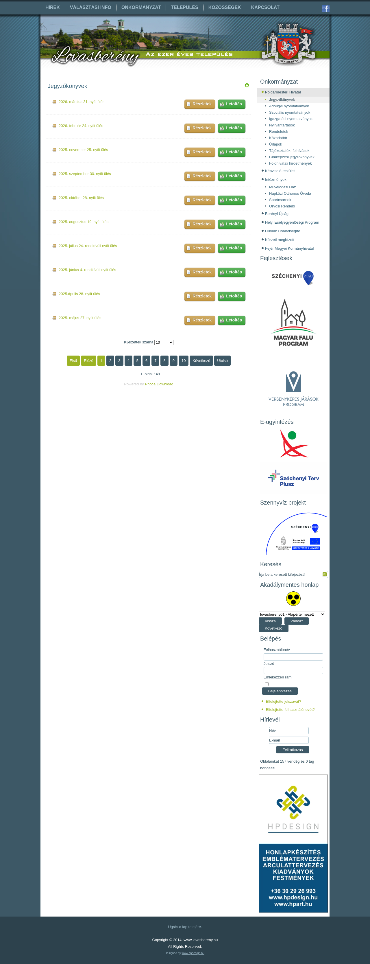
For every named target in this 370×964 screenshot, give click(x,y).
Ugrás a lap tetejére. (185, 927)
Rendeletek (278, 131)
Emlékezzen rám (278, 677)
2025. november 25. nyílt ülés (83, 150)
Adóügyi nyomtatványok (289, 106)
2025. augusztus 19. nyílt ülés (83, 222)
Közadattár (278, 138)
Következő (201, 360)
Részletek (202, 104)
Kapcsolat (265, 7)
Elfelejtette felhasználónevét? (290, 709)
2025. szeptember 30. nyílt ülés (85, 174)
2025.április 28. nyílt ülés (79, 294)
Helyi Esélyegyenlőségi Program (292, 222)
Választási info (90, 7)
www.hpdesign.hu (193, 953)
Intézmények (275, 179)
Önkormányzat (141, 7)
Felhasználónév (277, 649)
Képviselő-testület (280, 171)
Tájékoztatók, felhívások (289, 150)
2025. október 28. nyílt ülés (81, 198)
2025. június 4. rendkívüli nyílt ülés (87, 270)
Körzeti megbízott (279, 240)
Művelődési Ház (282, 187)
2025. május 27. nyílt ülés (80, 318)
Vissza (270, 621)
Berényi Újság (276, 213)
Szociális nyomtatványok (289, 112)
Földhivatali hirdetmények (290, 163)
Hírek (52, 7)
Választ (297, 621)
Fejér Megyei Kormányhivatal (289, 248)
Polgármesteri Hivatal (283, 92)
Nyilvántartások (282, 125)
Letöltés (234, 104)
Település (184, 7)
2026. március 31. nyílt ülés (81, 102)
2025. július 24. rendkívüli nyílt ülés (88, 246)
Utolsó (222, 360)
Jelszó (269, 663)
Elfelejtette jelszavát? (283, 701)
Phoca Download (159, 384)
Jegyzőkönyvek (282, 99)
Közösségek (224, 7)
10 (184, 360)
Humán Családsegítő (282, 231)
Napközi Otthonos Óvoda (290, 193)
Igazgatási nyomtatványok (290, 119)
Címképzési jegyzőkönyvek (291, 157)
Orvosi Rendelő (282, 206)
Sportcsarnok (280, 200)
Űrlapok (275, 144)
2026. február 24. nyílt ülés (81, 126)
